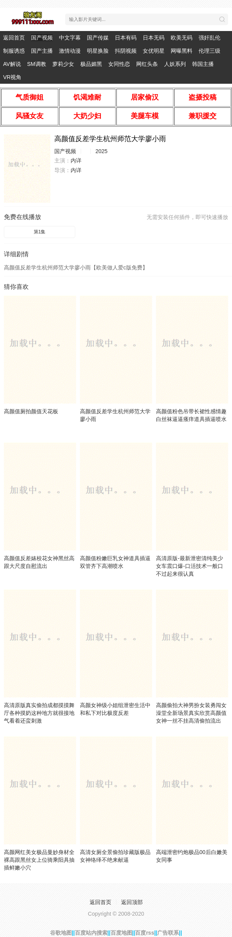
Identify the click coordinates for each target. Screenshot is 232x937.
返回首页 (14, 38)
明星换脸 (98, 51)
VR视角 (12, 77)
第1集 (40, 232)
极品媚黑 (91, 64)
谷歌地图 (61, 933)
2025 (101, 151)
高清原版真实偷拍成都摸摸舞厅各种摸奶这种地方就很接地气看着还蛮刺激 (39, 713)
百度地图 (121, 933)
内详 (76, 160)
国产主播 (42, 51)
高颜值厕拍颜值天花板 (31, 411)
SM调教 (36, 64)
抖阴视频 (126, 51)
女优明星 (153, 51)
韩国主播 (203, 64)
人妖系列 (175, 64)
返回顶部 (132, 902)
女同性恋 (119, 64)
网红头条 (147, 64)
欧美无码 (181, 38)
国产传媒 (98, 38)
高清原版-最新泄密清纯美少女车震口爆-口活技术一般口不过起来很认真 (189, 566)
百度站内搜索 (91, 933)
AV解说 (12, 64)
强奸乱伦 (209, 38)
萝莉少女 (63, 64)
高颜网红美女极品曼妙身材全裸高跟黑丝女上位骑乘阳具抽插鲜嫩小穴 (39, 860)
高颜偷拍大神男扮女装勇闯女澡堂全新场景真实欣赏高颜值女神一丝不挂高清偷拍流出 (191, 713)
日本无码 (153, 38)
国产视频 (42, 38)
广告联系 (168, 933)
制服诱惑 (14, 51)
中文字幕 (70, 38)
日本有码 (126, 38)
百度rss (144, 933)
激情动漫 (70, 51)
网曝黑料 (181, 51)
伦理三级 (209, 51)
